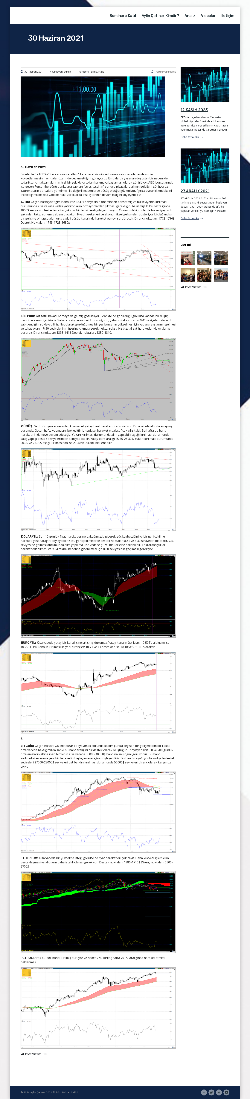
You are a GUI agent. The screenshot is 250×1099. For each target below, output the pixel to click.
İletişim (227, 16)
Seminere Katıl (123, 16)
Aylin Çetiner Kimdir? (160, 16)
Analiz (190, 16)
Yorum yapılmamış (163, 71)
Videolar (208, 16)
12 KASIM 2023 (194, 110)
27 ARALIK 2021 (195, 191)
